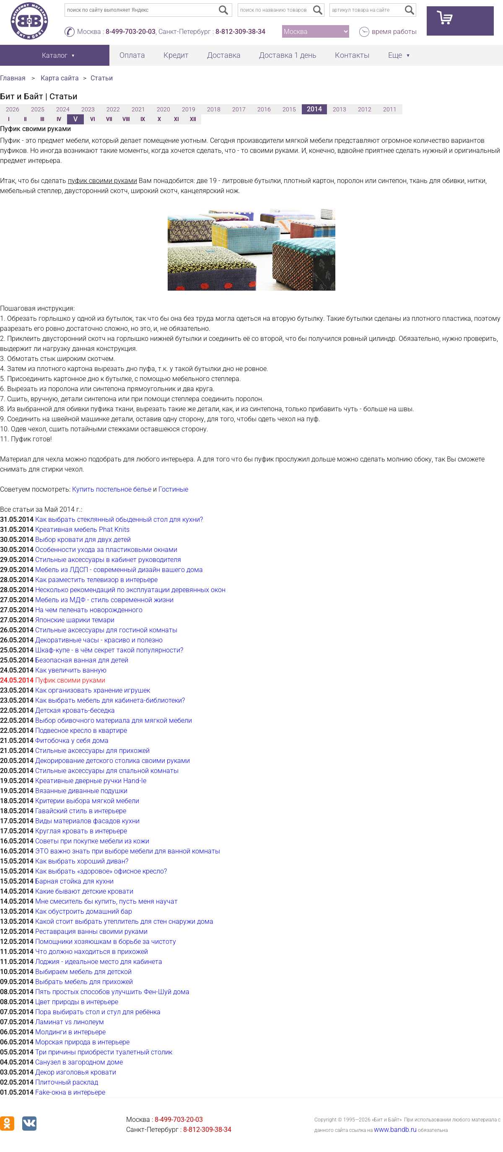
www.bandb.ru (395, 1130)
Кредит (176, 55)
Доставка (224, 55)
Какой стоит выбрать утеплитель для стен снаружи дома (124, 921)
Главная (13, 78)
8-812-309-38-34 (240, 32)
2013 (339, 109)
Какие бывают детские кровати (84, 891)
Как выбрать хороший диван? (81, 861)
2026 (12, 109)
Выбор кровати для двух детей (83, 540)
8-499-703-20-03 (131, 32)
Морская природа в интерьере (82, 1042)
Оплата (132, 55)
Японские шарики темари (74, 620)
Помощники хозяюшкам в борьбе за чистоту (105, 942)
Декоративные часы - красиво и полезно (99, 640)
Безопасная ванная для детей (81, 660)
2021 (138, 109)
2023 (88, 109)
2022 (113, 109)
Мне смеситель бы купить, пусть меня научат (106, 901)
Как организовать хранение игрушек (92, 690)
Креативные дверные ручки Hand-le (90, 781)
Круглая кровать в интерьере (81, 831)
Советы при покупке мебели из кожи (92, 841)
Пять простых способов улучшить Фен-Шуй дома (112, 992)
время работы (394, 32)
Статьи (102, 78)
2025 (37, 109)
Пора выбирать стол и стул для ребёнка (98, 1012)
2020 (163, 109)
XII (193, 119)
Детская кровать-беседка (75, 710)
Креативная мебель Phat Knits (82, 529)
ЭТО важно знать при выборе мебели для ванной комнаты (127, 851)
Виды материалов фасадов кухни (87, 821)
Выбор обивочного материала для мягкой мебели (113, 720)
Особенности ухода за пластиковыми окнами (106, 550)
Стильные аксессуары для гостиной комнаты (106, 630)
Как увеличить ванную (70, 670)
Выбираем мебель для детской (83, 972)
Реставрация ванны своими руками (91, 932)
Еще (395, 55)
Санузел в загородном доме (79, 1062)
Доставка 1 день (287, 55)
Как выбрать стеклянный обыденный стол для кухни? (119, 519)
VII (109, 119)
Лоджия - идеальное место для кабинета (98, 962)
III (42, 119)
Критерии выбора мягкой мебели (87, 801)
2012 (364, 109)
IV (59, 119)
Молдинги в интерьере (70, 1032)
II (25, 119)
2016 (264, 109)
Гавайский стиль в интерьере (80, 811)
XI (176, 119)
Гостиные (173, 489)
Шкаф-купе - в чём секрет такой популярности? (109, 650)
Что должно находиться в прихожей (91, 952)
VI (92, 119)
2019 (188, 109)
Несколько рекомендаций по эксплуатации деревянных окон (130, 590)
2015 (289, 109)
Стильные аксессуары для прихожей (92, 751)
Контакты (352, 55)
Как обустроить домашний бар (83, 911)
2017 (239, 109)
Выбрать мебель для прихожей (84, 982)
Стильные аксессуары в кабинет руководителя (108, 560)
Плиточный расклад (66, 1082)
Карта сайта (60, 78)
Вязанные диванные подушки (81, 791)
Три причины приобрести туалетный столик (103, 1052)
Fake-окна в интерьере (70, 1092)
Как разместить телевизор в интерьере (96, 580)
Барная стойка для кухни (74, 881)
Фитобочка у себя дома (72, 741)
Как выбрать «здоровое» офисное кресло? (101, 871)
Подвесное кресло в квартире (81, 730)
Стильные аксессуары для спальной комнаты (107, 771)
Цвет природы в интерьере (76, 1002)
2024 (63, 109)
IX (142, 119)
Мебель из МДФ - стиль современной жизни (104, 600)
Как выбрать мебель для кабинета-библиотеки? (110, 700)
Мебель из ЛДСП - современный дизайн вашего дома (119, 570)
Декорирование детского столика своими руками (112, 761)
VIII (126, 119)
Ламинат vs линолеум (69, 1022)
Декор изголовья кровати (75, 1072)
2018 (213, 109)
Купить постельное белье (111, 489)
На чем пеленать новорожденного (89, 610)
